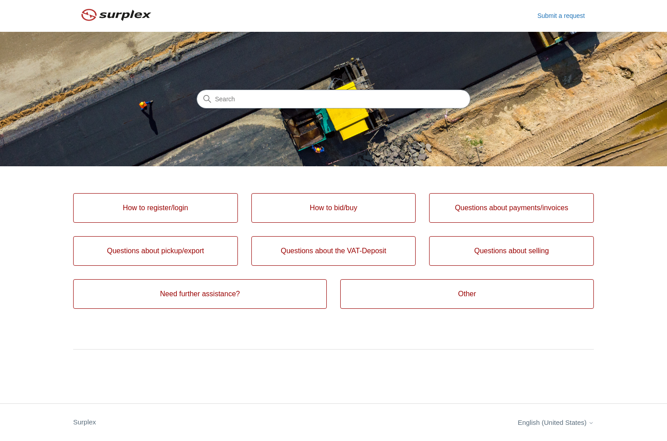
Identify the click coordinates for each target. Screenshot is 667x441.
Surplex (84, 422)
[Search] (333, 99)
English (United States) (556, 422)
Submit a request (561, 15)
